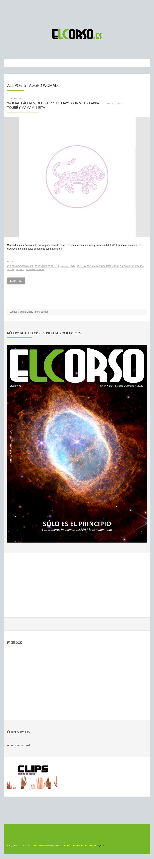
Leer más (16, 280)
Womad (20, 269)
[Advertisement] (77, 13)
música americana (107, 266)
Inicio (10, 81)
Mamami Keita (68, 266)
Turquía (124, 266)
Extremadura (25, 266)
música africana (86, 266)
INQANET (101, 846)
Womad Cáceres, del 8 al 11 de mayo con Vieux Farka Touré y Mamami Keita (53, 105)
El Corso (118, 103)
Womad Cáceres (35, 269)
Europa (11, 266)
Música (11, 262)
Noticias (19, 81)
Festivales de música (47, 266)
